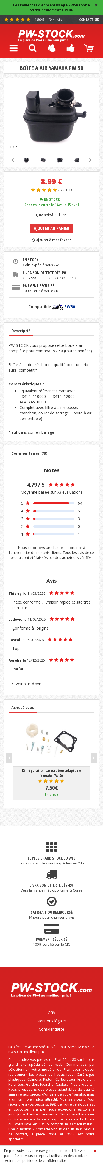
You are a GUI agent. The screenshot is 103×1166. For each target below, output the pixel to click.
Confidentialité (51, 1029)
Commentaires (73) (29, 453)
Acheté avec (22, 707)
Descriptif (20, 330)
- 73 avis (65, 189)
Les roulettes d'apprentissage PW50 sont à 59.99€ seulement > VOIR (51, 7)
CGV (51, 1012)
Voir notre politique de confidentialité (35, 1160)
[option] (51, 115)
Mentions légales (52, 1021)
